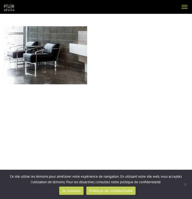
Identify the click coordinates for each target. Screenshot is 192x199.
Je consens (71, 191)
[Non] (185, 184)
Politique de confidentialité (111, 191)
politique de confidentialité (140, 182)
